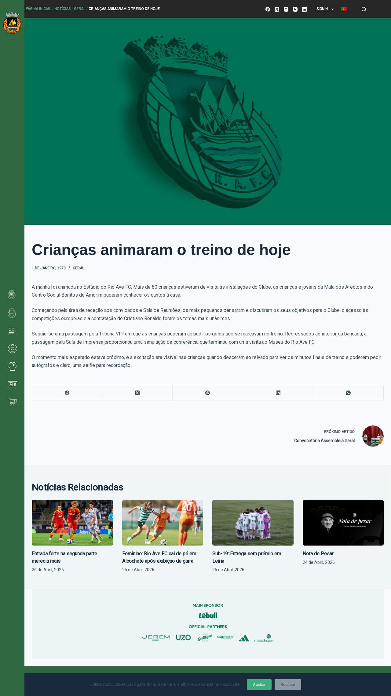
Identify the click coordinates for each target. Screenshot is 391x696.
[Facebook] (267, 9)
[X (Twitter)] (277, 9)
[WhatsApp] (348, 393)
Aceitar (259, 684)
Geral (79, 9)
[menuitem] (343, 9)
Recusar (288, 684)
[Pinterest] (208, 393)
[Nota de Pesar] (343, 523)
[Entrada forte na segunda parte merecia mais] (72, 523)
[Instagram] (286, 9)
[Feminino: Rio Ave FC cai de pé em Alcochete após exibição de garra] (162, 523)
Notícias (62, 9)
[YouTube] (295, 9)
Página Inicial (38, 9)
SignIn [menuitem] (326, 9)
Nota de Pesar (318, 554)
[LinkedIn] (304, 9)
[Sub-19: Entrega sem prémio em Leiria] (253, 523)
